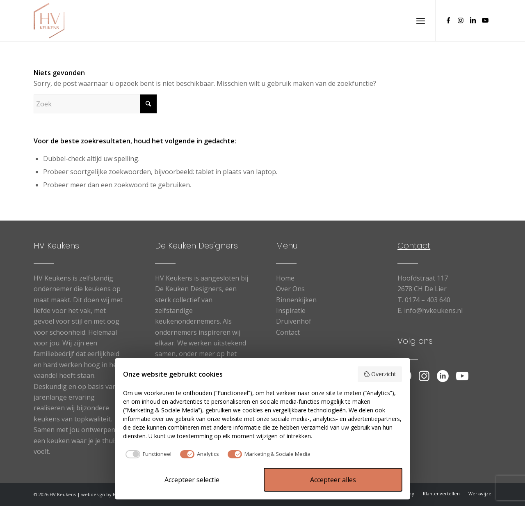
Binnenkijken (296, 299)
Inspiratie (291, 310)
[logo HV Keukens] (49, 20)
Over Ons (290, 288)
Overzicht (380, 374)
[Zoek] (95, 103)
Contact (288, 332)
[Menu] (420, 20)
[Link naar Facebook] (448, 20)
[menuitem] (420, 20)
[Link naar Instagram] (460, 20)
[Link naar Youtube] (485, 20)
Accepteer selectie (191, 479)
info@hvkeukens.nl (433, 310)
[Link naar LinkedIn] (473, 20)
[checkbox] (147, 454)
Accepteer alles (333, 479)
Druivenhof (293, 321)
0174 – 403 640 (427, 299)
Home (285, 278)
